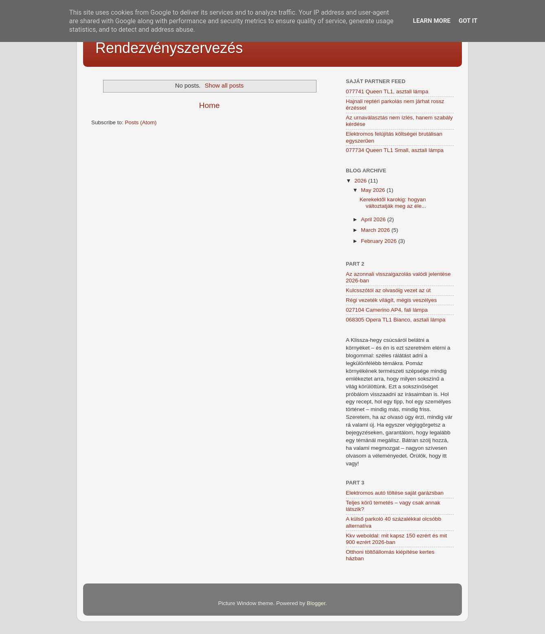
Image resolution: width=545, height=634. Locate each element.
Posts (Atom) (141, 122)
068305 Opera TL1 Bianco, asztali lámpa (395, 320)
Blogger (316, 603)
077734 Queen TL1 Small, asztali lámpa (395, 150)
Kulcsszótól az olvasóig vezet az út (388, 290)
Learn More (432, 20)
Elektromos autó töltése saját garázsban (395, 493)
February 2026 (379, 241)
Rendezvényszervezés (169, 48)
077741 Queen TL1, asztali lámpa (387, 91)
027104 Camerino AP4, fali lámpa (387, 310)
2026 (361, 181)
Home (209, 105)
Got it (468, 20)
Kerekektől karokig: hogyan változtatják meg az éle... (393, 202)
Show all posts (224, 85)
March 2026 (376, 230)
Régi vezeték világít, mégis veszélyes (391, 300)
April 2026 (374, 219)
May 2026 (374, 190)
